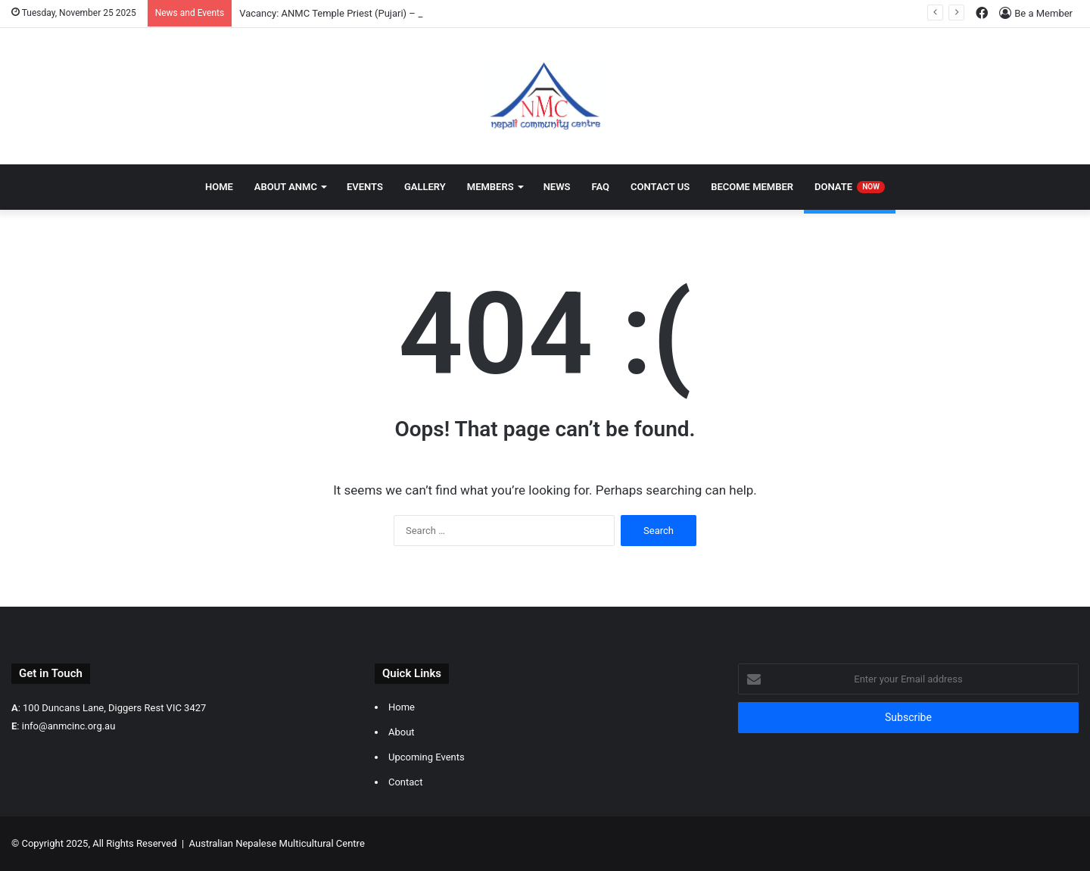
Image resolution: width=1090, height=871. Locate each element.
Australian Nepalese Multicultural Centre (277, 843)
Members (490, 186)
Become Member (752, 186)
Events (365, 186)
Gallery (425, 186)
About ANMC (285, 186)
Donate (849, 187)
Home (219, 186)
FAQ (601, 186)
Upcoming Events (426, 757)
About (401, 732)
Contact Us (660, 186)
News (557, 186)
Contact (405, 782)
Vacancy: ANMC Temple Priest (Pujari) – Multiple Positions (368, 13)
